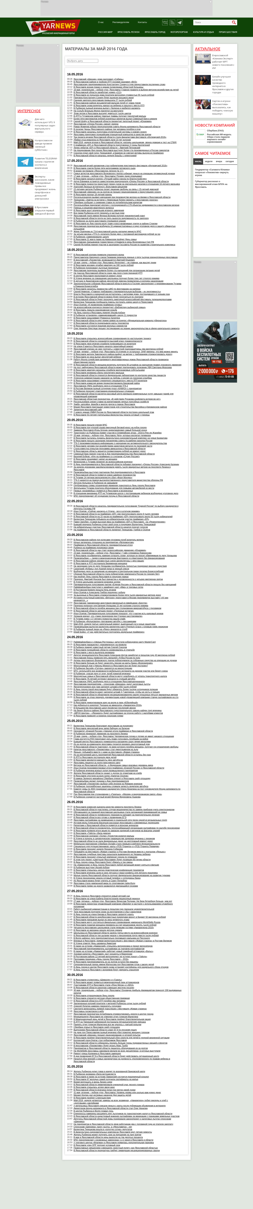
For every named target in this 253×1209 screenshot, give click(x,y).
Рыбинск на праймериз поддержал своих (94, 547)
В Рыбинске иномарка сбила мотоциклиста (95, 1074)
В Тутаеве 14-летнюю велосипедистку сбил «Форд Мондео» (103, 477)
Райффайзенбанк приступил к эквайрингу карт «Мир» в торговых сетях (108, 587)
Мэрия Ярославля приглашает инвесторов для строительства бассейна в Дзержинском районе (120, 407)
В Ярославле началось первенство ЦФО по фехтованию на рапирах (107, 289)
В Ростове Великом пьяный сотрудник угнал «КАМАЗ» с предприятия (108, 388)
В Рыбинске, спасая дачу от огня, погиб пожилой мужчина (102, 673)
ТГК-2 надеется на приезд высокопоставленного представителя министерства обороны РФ (118, 480)
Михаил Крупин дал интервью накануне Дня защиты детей (102, 1095)
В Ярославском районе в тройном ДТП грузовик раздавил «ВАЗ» (105, 82)
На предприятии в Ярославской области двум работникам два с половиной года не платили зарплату (123, 1124)
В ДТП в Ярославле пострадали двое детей (95, 757)
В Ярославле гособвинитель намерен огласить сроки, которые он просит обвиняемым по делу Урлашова (125, 555)
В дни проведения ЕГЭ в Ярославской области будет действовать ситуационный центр (116, 1056)
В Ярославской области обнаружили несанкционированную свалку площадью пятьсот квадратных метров (126, 694)
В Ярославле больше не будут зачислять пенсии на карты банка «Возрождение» (113, 663)
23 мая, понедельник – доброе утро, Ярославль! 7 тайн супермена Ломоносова (112, 553)
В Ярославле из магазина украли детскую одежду (98, 930)
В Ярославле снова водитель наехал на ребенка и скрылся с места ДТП (109, 105)
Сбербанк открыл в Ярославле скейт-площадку (97, 1027)
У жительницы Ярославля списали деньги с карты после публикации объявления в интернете (120, 1105)
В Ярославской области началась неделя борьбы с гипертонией (105, 155)
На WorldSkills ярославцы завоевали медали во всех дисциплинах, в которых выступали (117, 1051)
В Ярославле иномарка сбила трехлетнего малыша (99, 373)
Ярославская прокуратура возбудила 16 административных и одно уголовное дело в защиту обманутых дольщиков (125, 227)
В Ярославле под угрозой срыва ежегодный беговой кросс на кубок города (110, 427)
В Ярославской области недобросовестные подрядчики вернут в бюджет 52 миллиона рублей (120, 917)
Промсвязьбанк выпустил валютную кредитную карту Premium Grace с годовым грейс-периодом (121, 626)
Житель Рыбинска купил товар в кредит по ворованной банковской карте (109, 1071)
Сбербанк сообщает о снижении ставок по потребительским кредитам (108, 202)
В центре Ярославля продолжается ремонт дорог (98, 276)
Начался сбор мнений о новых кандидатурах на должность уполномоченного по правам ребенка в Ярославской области (122, 1060)
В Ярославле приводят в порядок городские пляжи (98, 716)
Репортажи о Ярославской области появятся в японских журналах (106, 825)
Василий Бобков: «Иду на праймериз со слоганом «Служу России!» (107, 456)
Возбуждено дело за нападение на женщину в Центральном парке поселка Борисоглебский (119, 571)
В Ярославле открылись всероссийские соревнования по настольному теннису (112, 338)
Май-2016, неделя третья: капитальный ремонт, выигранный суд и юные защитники (114, 624)
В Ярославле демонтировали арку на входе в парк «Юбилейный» (106, 702)
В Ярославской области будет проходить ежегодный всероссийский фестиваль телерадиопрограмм (123, 299)
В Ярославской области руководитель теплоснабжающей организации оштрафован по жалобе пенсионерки (127, 828)
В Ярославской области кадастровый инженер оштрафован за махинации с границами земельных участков (127, 1116)
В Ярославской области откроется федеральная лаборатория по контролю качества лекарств (120, 375)
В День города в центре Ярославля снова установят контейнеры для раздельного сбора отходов (121, 967)
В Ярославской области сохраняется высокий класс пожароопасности (108, 341)
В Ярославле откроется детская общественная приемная (102, 998)
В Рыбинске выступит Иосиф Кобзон (91, 867)
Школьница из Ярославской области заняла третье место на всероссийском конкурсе (116, 933)
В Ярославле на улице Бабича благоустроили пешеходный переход (107, 898)
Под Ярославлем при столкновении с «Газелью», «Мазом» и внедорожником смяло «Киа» (118, 794)
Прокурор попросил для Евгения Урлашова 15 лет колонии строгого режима (111, 605)
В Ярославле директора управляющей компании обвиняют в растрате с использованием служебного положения (123, 905)
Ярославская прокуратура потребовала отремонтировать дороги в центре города (113, 1014)
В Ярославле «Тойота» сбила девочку (92, 833)
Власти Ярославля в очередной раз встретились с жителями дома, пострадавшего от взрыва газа (122, 294)
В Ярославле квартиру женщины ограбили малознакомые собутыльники (109, 370)
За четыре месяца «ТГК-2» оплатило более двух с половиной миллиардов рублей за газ (117, 234)
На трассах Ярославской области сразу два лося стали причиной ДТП (108, 273)
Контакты (142, 22)
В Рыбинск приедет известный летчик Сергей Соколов (100, 647)
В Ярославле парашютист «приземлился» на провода (100, 644)
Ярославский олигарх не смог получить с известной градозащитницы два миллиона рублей (118, 349)
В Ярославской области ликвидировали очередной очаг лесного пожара (109, 1084)
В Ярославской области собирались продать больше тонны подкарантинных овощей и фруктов (120, 1043)
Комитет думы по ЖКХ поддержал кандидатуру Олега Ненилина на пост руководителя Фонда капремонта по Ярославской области (127, 790)
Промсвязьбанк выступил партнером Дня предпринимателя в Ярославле (109, 472)
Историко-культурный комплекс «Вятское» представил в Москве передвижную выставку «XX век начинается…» (121, 599)
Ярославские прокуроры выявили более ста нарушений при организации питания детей (117, 270)
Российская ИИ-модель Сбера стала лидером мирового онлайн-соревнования (219, 138)
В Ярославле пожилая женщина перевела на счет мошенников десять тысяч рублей (115, 925)
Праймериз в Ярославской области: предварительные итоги (103, 545)
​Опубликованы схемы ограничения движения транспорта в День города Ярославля (114, 485)
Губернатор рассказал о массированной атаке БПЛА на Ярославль (211, 184)
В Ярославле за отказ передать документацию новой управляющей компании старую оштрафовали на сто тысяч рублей (126, 698)
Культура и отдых (203, 32)
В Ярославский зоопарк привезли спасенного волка (99, 254)
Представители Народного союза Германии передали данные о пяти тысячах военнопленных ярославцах (126, 257)
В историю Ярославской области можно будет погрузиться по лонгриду (108, 297)
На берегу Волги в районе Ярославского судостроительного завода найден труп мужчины (118, 710)
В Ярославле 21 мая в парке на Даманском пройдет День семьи (105, 239)
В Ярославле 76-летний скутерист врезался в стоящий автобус (104, 679)
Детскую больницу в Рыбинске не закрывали (95, 483)
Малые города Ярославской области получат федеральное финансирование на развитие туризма (122, 875)
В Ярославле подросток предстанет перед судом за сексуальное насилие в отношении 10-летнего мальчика (127, 184)
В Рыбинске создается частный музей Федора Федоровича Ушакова (107, 797)
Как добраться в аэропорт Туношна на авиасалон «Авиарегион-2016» (108, 705)
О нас (101, 22)
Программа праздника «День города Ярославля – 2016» (101, 959)
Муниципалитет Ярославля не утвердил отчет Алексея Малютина (106, 1016)
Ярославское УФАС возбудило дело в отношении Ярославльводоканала (109, 681)
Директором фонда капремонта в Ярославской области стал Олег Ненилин (111, 1108)
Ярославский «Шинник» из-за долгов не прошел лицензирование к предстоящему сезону (117, 192)
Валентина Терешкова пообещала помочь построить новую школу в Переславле (113, 302)
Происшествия (228, 32)
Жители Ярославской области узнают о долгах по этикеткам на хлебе (108, 773)
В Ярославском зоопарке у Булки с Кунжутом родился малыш (104, 836)
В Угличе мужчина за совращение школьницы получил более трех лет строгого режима (116, 278)
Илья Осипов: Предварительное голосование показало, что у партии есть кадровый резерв (118, 613)
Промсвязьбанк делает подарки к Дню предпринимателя (101, 781)
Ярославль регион (129, 32)
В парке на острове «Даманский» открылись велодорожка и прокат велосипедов (113, 946)
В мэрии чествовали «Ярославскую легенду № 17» (99, 171)
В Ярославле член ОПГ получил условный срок (97, 1145)
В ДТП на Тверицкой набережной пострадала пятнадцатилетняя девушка (110, 1022)
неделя (208, 161)
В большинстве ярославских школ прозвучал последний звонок (105, 708)
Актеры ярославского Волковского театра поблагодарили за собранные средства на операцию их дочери (125, 660)
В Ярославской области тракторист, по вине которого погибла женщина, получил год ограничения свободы (126, 747)
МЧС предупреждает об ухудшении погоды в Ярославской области (106, 496)
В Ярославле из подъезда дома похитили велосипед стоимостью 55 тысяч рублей (114, 95)
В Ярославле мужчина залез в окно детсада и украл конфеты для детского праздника (116, 873)
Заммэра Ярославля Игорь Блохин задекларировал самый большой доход (110, 430)
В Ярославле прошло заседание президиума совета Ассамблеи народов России (113, 440)
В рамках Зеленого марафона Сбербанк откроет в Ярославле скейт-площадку (112, 778)
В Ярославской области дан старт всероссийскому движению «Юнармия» (110, 550)
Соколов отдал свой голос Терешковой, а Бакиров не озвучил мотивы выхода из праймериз (119, 153)
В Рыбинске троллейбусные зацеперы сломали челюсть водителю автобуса (111, 786)
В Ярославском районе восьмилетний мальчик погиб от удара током (107, 103)
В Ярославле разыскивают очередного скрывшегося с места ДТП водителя (110, 380)
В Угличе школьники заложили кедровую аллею (97, 582)
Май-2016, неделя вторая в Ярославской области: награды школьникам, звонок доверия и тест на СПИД (125, 142)
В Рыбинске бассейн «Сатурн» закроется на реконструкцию (103, 668)
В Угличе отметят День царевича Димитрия (95, 943)
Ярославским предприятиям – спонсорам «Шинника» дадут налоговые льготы (112, 684)
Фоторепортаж (179, 32)
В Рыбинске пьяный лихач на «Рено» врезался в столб (100, 629)
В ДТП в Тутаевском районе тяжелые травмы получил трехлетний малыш (110, 116)
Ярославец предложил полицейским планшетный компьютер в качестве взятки (112, 134)
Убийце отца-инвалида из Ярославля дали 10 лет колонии (102, 140)
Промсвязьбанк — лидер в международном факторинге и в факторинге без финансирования (119, 558)
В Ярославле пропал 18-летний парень (93, 194)
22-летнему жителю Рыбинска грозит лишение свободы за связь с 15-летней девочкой (116, 189)
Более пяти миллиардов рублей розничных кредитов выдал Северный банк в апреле (115, 119)
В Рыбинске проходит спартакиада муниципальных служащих (104, 391)
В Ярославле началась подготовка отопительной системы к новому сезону (110, 132)
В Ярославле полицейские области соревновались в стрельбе (104, 650)
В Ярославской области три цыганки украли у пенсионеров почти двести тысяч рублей (116, 935)
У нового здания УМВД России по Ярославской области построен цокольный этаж (114, 412)
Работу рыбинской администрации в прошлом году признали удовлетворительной (114, 909)
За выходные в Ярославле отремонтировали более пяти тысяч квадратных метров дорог (117, 595)
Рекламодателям (120, 22)
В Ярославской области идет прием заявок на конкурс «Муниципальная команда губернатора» (120, 320)
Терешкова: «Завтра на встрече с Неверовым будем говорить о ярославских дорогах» (116, 200)
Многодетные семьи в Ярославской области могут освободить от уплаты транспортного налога (120, 676)
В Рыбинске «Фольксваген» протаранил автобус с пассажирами (105, 621)
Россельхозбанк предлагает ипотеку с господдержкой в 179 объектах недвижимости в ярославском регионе (126, 205)
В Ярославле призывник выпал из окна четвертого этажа (101, 919)
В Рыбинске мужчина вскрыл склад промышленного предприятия (106, 770)
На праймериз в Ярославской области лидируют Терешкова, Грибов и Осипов (112, 530)
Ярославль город (155, 32)
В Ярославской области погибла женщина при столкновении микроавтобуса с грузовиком (117, 608)
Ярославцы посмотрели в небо (89, 1011)
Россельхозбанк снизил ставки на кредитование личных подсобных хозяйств (111, 401)
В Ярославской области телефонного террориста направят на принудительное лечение (117, 815)
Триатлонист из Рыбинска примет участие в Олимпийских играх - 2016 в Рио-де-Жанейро (118, 433)
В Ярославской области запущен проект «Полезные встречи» (104, 611)
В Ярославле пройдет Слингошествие (92, 1098)
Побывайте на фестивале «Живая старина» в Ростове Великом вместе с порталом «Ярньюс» (120, 851)
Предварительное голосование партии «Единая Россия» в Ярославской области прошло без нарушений (125, 584)
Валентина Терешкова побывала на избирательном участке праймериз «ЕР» (111, 519)
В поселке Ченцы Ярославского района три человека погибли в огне (107, 129)
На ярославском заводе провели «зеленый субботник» (44, 145)
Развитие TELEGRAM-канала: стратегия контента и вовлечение (46, 163)
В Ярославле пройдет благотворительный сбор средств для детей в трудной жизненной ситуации (122, 1038)
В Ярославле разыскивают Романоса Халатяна (97, 318)
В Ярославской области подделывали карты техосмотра (101, 323)
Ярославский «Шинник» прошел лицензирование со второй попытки (107, 1035)
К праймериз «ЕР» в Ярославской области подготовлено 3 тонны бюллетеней (112, 145)
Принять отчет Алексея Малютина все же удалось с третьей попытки (107, 1024)
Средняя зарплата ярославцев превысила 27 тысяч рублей (103, 100)
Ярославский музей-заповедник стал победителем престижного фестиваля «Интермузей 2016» (120, 165)
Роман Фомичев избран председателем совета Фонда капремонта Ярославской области (117, 126)
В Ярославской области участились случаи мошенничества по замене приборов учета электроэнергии (124, 809)
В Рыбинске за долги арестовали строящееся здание (100, 221)
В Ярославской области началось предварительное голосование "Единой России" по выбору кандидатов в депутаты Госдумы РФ (126, 507)
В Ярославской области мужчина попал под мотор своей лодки (104, 1090)
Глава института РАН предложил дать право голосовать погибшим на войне (111, 739)
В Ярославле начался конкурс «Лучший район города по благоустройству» (110, 179)
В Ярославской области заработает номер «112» (98, 92)
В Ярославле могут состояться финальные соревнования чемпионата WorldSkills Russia (117, 922)
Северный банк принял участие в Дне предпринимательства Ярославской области (114, 454)
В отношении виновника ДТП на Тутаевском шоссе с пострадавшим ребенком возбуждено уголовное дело (126, 493)
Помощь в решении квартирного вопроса (94, 208)
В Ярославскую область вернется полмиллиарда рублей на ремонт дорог (110, 451)
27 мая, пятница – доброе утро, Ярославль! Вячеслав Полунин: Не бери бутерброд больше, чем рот (123, 901)
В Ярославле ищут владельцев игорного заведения (99, 210)
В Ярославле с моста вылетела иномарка (94, 652)
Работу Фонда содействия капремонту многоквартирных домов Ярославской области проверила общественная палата (121, 360)
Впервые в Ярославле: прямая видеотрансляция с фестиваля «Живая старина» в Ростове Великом (123, 941)
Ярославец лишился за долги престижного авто (97, 762)
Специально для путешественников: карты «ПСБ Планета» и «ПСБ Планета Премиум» (116, 846)
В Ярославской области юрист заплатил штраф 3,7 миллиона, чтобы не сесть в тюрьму (117, 692)
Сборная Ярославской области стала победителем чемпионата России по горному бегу (117, 574)
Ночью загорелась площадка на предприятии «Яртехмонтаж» (104, 542)
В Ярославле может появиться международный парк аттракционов (106, 982)
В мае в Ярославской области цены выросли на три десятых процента (108, 1137)
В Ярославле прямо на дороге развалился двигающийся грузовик (106, 886)
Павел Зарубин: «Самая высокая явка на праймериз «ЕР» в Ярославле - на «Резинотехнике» (120, 522)
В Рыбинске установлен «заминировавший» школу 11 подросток (105, 315)
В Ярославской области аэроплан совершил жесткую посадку (104, 987)
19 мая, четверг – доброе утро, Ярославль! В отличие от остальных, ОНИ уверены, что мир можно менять (126, 351)
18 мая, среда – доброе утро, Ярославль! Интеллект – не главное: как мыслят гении (115, 262)
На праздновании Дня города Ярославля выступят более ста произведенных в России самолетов (121, 150)
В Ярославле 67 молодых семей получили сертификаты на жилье (106, 1079)
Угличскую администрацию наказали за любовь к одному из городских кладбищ (113, 378)
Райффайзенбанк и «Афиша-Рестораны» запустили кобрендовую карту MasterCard (115, 642)
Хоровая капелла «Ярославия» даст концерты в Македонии (103, 954)
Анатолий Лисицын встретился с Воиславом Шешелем (100, 186)
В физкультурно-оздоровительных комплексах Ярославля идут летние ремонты (113, 1132)
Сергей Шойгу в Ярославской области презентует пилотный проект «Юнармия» (113, 121)
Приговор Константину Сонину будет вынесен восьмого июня (104, 97)
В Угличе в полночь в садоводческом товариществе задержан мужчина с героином (114, 838)
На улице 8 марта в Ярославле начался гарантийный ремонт (103, 346)
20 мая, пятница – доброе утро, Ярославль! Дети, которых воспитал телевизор (112, 435)
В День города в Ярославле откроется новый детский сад (102, 896)
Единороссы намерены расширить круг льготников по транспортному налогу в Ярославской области (123, 1113)
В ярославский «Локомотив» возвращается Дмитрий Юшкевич (104, 260)
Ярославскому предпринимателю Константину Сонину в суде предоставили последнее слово (119, 84)
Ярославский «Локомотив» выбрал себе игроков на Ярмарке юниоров (108, 784)
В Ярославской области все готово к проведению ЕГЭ (100, 817)
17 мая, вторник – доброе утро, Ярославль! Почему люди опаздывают (108, 176)
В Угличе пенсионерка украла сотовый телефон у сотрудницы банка (107, 878)
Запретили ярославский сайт (88, 409)
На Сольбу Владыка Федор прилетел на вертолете (98, 111)
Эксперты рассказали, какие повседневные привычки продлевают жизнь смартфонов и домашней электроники (45, 187)
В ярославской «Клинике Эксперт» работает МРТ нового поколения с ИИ (223, 62)
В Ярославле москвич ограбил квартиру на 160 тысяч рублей (104, 265)
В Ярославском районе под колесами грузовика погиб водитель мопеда (109, 540)
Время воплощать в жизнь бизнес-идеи (93, 1082)
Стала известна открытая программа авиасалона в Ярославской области (110, 448)
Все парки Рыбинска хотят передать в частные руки (99, 213)
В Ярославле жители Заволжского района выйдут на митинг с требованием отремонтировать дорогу (123, 354)
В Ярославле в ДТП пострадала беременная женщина (100, 563)
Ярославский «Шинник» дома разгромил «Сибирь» (99, 79)
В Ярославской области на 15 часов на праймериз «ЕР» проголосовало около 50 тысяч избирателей (123, 516)
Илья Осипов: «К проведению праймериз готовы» (98, 305)
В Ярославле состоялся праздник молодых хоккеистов (100, 326)
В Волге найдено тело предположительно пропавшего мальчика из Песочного (112, 938)
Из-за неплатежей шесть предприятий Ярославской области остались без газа (112, 755)
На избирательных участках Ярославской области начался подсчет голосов (111, 527)
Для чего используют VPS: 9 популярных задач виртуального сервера (45, 125)
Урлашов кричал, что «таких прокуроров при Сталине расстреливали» (108, 616)
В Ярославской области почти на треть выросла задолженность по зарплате (111, 218)
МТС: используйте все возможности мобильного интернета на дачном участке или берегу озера (121, 671)
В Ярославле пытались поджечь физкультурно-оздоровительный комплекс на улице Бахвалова (120, 438)
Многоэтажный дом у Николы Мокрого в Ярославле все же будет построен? (111, 665)
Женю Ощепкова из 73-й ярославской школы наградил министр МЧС (107, 231)
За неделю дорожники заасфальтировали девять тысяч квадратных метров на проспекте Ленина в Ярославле (122, 468)
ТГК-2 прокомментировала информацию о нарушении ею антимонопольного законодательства (120, 443)
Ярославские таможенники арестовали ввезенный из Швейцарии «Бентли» (110, 603)
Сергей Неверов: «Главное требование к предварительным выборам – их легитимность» (117, 291)
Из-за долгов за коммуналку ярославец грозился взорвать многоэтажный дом (112, 744)
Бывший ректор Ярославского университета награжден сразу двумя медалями (112, 741)
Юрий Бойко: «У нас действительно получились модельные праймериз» (109, 632)
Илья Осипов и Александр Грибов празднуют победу (99, 592)
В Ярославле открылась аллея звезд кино (94, 1087)
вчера (219, 161)
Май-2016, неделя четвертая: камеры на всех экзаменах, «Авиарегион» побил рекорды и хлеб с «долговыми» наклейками (121, 1101)
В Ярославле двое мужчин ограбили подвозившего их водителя (105, 344)
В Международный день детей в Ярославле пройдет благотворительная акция (112, 1019)
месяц (198, 161)
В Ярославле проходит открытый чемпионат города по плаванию (105, 857)
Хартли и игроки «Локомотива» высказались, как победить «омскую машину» (222, 107)
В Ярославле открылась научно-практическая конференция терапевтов (109, 870)
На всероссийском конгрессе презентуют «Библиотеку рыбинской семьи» (110, 307)
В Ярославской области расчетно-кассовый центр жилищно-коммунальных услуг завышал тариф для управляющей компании (124, 395)
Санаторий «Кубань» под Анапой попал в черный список (101, 569)
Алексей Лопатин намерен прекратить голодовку (97, 1006)
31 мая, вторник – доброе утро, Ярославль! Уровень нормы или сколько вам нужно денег (117, 1092)
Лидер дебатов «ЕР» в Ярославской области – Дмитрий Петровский (107, 147)
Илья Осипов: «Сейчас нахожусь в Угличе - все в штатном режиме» (107, 511)
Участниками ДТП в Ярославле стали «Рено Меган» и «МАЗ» (104, 985)
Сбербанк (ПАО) (215, 130)
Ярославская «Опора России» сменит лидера (96, 124)
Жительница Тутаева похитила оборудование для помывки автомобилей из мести (114, 488)
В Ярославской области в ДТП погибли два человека (99, 1001)
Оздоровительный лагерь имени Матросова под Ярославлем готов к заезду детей (114, 964)
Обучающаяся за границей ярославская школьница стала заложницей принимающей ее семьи (120, 812)
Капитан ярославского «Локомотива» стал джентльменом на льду (106, 749)
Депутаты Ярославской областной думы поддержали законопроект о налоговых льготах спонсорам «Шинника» (122, 1120)
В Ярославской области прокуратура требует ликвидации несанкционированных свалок (117, 1150)
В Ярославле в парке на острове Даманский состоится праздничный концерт (111, 1077)
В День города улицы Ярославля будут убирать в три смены (103, 862)
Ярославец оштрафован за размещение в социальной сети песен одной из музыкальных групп (120, 820)
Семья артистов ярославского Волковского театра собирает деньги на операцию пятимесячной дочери (124, 173)
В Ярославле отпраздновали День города (94, 995)
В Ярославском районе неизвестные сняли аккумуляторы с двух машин (109, 561)
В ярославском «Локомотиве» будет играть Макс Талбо (101, 1045)
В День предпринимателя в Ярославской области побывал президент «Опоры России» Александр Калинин (126, 464)
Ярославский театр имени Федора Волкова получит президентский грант (109, 215)
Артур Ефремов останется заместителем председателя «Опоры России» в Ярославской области (121, 181)
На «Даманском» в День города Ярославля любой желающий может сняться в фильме (116, 865)
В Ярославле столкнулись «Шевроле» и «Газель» (98, 980)
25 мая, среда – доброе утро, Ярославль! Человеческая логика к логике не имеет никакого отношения (124, 736)
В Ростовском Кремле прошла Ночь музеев (95, 590)
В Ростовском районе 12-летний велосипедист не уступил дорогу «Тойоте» (110, 956)
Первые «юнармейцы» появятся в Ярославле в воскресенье (103, 491)
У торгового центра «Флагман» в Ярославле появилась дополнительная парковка (114, 1142)
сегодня (230, 161)
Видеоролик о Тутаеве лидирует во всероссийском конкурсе (103, 462)
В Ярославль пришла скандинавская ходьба (95, 310)
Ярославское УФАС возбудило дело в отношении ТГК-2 (101, 386)
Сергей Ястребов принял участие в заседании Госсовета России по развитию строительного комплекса (124, 244)
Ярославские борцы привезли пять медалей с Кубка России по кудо (107, 658)
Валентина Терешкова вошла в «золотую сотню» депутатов (103, 1129)
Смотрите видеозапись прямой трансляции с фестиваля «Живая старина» (110, 1009)
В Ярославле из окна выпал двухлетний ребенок (97, 357)
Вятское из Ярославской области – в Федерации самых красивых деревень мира (113, 765)
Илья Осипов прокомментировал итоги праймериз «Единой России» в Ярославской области (119, 768)
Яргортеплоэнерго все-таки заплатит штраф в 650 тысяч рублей (105, 687)
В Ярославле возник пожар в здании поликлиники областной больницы (108, 87)
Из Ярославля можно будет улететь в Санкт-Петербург (100, 880)
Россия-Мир (105, 32)
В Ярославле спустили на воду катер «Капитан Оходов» (101, 776)
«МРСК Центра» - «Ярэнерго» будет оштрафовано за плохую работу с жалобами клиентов (118, 713)
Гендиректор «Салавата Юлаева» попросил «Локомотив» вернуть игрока (212, 172)
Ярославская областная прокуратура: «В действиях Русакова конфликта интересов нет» (117, 399)
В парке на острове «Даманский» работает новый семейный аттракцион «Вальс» (113, 951)
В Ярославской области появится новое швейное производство (105, 475)
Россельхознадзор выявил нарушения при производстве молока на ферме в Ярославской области (122, 197)
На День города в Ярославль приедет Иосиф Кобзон (99, 312)
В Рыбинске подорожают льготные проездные (96, 268)
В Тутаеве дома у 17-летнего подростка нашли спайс (100, 619)
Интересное (29, 111)
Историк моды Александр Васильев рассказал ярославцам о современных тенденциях (116, 823)
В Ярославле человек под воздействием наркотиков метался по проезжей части (113, 446)
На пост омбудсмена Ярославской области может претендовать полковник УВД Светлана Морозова (123, 367)
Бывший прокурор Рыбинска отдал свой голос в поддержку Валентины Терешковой (115, 524)
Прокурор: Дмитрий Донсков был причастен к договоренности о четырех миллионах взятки (118, 579)
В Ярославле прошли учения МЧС (90, 425)
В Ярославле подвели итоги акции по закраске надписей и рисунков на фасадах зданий (117, 830)
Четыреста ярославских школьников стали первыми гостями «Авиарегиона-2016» (114, 927)
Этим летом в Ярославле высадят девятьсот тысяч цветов (102, 113)
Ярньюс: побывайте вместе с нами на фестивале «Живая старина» (107, 752)
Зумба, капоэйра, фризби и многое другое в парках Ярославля (104, 404)
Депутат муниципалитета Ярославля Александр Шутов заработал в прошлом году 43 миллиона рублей (124, 655)
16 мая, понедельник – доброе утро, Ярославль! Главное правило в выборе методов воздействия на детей (126, 90)
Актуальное (207, 48)
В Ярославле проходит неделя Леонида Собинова (98, 849)
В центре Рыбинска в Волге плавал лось (93, 1111)
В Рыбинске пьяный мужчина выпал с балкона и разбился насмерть (107, 108)
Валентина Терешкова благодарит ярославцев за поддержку (103, 726)
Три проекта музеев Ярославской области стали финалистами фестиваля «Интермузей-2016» (120, 137)
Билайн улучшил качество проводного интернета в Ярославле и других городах (223, 84)
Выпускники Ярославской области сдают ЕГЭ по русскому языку (105, 1030)
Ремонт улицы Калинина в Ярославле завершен (97, 1053)
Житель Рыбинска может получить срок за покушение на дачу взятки (107, 1134)
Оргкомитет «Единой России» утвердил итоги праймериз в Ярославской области (113, 731)
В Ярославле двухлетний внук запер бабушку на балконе (102, 728)
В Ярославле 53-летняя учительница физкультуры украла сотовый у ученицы (112, 415)
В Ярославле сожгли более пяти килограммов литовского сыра (104, 168)
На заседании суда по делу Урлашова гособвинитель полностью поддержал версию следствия (120, 566)
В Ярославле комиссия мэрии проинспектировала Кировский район (107, 383)
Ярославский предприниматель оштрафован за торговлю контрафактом (109, 948)
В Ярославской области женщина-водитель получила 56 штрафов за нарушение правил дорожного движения (127, 365)
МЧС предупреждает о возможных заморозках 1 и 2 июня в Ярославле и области (113, 1140)
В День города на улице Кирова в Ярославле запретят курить (104, 914)
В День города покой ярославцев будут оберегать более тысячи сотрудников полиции (116, 689)
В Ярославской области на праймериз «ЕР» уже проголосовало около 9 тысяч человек (116, 514)
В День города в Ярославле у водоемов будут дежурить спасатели (106, 970)
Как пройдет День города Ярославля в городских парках (101, 576)
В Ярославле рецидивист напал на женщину (95, 459)
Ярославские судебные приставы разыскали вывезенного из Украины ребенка (112, 854)
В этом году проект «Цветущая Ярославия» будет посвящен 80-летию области (112, 859)
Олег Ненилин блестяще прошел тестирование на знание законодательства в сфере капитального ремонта (127, 328)
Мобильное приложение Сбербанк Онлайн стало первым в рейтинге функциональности (117, 844)
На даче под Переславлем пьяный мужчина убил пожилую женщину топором (112, 1032)
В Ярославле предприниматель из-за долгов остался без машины (106, 962)
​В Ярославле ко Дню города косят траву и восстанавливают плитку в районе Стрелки (115, 223)
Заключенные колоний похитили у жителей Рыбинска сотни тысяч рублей (110, 1003)
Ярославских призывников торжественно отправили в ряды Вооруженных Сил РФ (114, 242)
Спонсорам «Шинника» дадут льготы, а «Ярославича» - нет (103, 1127)
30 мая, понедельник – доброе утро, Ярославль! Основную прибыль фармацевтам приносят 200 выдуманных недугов (127, 991)
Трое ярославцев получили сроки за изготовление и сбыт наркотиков (107, 912)
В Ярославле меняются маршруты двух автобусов (98, 760)
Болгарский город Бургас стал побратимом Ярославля (100, 1040)
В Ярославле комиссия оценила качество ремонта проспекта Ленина (107, 807)
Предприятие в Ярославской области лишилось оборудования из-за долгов (111, 1048)
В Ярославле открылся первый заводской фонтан (45, 210)
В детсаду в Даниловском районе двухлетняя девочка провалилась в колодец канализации (118, 281)
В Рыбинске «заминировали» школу (91, 237)
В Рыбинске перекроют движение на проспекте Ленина (101, 733)
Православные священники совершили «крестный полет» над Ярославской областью (116, 1148)
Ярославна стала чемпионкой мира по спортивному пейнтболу (104, 883)
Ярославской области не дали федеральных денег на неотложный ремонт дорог (113, 841)
